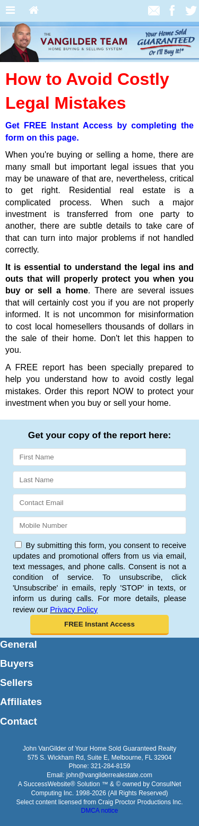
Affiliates (21, 701)
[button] (99, 625)
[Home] (34, 10)
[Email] (99, 502)
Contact (18, 721)
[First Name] (99, 457)
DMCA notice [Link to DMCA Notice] (99, 810)
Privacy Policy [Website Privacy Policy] (74, 609)
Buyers (16, 663)
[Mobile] (99, 525)
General (18, 644)
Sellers (16, 682)
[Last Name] (99, 480)
